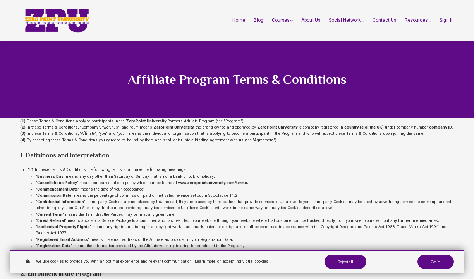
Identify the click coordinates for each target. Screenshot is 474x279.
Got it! (436, 262)
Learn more (205, 261)
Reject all (345, 262)
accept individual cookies (245, 261)
